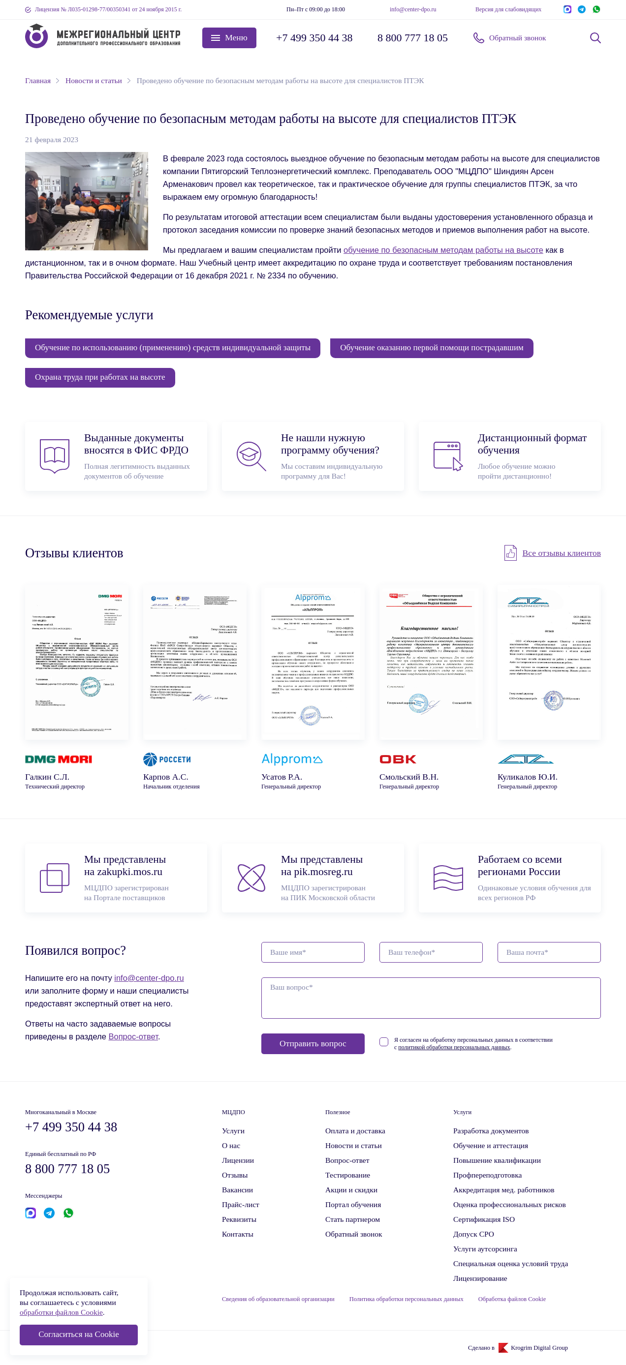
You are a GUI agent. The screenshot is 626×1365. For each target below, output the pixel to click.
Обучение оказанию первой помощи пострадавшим (432, 347)
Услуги (233, 1130)
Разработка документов (491, 1130)
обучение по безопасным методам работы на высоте (443, 249)
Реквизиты (239, 1219)
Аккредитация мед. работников (504, 1189)
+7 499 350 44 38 (314, 37)
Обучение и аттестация (490, 1145)
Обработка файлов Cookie (512, 1299)
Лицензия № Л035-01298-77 (108, 9)
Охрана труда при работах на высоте (100, 377)
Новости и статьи (353, 1145)
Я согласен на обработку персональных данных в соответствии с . (473, 1043)
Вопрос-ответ (133, 1036)
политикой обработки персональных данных (454, 1047)
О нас (231, 1145)
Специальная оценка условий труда (510, 1263)
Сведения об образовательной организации (278, 1299)
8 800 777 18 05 (412, 37)
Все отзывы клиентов (562, 553)
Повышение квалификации (497, 1160)
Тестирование (347, 1175)
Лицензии (238, 1160)
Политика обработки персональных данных (406, 1299)
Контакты (237, 1234)
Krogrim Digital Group (539, 1347)
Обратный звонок (517, 37)
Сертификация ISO (484, 1219)
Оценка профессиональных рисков (509, 1204)
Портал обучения (353, 1204)
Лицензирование (480, 1278)
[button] (229, 38)
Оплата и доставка (355, 1130)
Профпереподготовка (487, 1175)
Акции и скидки (351, 1189)
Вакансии (237, 1189)
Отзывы (235, 1175)
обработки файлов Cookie (61, 1312)
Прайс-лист (240, 1204)
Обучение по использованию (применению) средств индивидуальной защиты (173, 347)
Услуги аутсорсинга (485, 1248)
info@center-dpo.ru (413, 9)
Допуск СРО (473, 1234)
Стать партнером (352, 1219)
